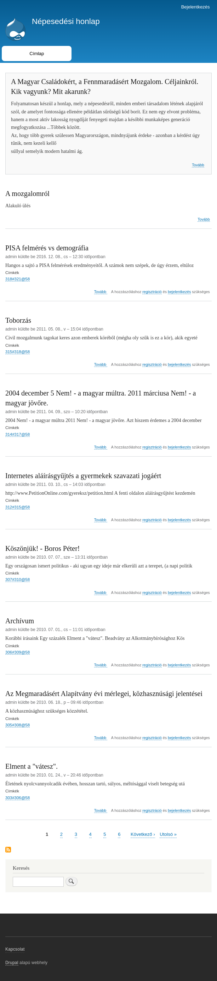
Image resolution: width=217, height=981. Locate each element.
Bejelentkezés (195, 7)
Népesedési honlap (66, 21)
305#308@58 (17, 725)
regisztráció (152, 292)
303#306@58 (17, 798)
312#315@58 (17, 507)
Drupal (11, 962)
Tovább (198, 165)
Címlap (36, 53)
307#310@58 (17, 579)
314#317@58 (17, 434)
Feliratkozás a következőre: (8, 850)
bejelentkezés (179, 292)
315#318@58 (17, 352)
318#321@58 (17, 279)
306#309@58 (17, 652)
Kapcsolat (14, 949)
